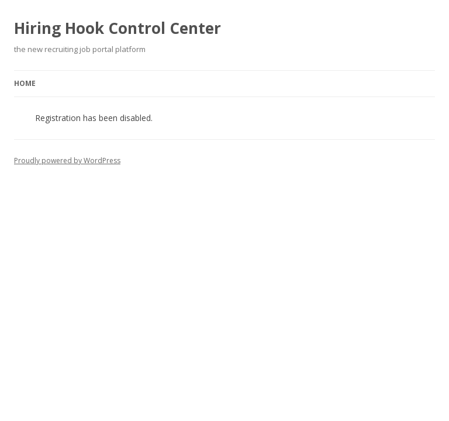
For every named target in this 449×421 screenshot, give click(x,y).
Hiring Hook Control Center (117, 28)
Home (25, 83)
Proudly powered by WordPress (67, 160)
